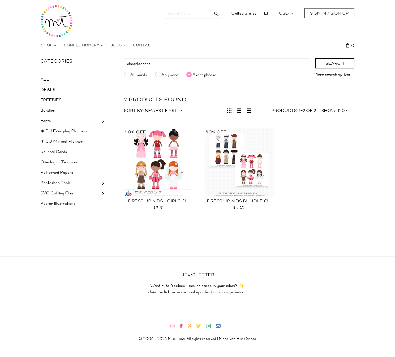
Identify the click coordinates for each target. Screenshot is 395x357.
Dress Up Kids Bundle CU (239, 201)
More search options (332, 74)
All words (138, 74)
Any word (169, 74)
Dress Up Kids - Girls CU (158, 201)
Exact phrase (204, 74)
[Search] (217, 63)
